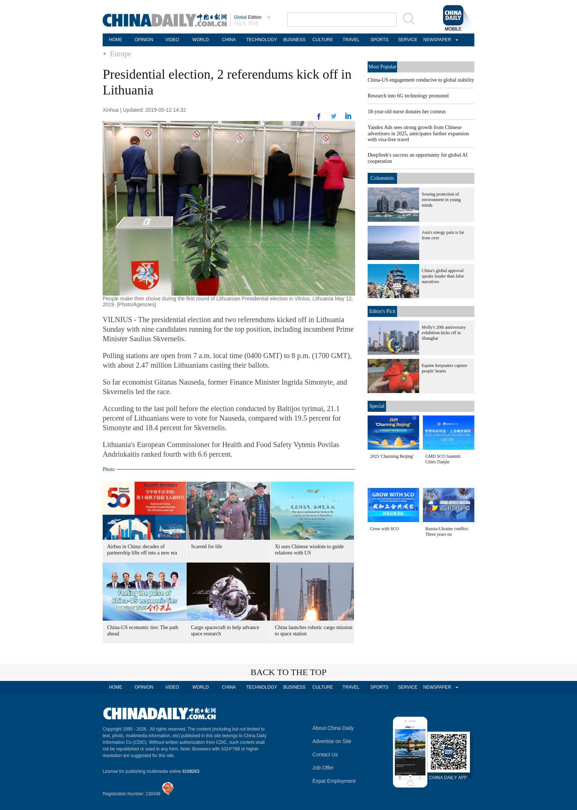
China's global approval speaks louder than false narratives (443, 276)
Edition (248, 17)
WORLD (200, 39)
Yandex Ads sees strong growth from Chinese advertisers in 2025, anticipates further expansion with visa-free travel (418, 133)
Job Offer (322, 768)
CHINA (229, 39)
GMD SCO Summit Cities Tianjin (442, 459)
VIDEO (172, 39)
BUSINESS (294, 39)
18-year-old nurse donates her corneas (407, 111)
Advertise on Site (331, 741)
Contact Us (325, 754)
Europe (120, 54)
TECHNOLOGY (261, 39)
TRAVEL (351, 39)
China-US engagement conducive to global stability (421, 80)
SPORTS (379, 39)
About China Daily (333, 728)
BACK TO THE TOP (289, 672)
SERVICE (407, 39)
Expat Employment (334, 781)
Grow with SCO (384, 528)
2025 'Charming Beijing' (392, 456)
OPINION (144, 39)
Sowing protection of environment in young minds (441, 200)
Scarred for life (206, 546)
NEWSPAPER (436, 39)
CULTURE (322, 39)
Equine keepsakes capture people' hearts (444, 368)
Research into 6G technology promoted (408, 96)
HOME (115, 39)
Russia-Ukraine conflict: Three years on (447, 531)
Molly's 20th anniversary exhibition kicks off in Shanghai (444, 333)
